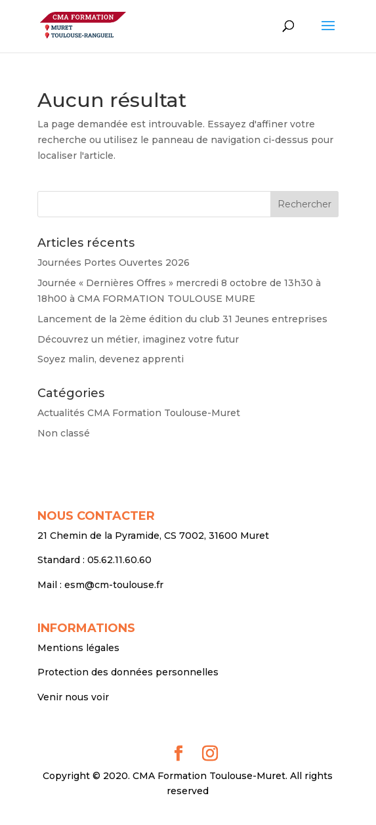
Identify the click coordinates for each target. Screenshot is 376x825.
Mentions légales (78, 648)
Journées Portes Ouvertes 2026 (113, 262)
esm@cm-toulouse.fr (113, 585)
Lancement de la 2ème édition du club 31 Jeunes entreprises (182, 319)
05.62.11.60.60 (119, 560)
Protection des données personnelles (128, 672)
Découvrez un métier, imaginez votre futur (138, 339)
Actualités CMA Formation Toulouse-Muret (138, 413)
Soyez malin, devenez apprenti (110, 359)
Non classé (63, 433)
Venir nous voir (73, 697)
